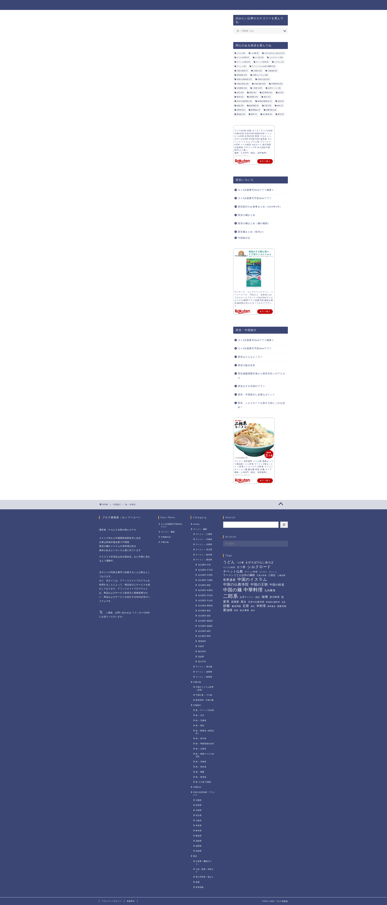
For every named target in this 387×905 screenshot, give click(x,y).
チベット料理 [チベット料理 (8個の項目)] (262, 62)
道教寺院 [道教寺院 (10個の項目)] (271, 110)
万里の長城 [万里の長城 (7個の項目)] (242, 71)
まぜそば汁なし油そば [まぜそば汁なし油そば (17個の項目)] (274, 53)
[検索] (284, 525)
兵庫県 (199, 810)
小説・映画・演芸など (205, 870)
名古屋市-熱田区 (205, 621)
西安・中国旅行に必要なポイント (256, 394)
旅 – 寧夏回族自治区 (205, 744)
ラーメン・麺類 (228, 5)
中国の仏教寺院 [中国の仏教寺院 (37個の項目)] (244, 79)
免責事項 (131, 901)
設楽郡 (201, 657)
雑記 (195, 856)
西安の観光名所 (246, 365)
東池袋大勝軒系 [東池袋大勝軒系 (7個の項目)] (265, 101)
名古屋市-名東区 (205, 590)
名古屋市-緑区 (204, 631)
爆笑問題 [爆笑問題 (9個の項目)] (254, 106)
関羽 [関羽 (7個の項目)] (254, 114)
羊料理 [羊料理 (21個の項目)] (241, 110)
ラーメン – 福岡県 (204, 672)
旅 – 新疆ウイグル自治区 (205, 755)
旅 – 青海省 (201, 777)
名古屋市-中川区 (205, 570)
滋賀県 (199, 841)
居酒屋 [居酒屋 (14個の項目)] (253, 97)
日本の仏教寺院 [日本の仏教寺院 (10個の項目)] (244, 101)
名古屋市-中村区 (205, 575)
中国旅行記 (252, 5)
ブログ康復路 (110, 4)
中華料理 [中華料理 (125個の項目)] (276, 84)
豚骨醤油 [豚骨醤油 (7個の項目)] (255, 110)
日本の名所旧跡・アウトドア (204, 793)
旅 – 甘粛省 (201, 720)
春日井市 (202, 651)
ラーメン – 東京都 (204, 667)
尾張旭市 (202, 641)
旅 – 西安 (200, 726)
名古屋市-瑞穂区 (205, 626)
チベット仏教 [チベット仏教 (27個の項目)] (243, 62)
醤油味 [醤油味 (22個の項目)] (241, 114)
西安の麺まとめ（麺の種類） (254, 223)
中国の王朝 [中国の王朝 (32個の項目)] (263, 79)
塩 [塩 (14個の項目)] (280, 92)
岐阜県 (199, 831)
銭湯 (198, 882)
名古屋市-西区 (204, 636)
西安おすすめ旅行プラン (251, 386)
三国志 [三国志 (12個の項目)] (257, 71)
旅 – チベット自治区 (205, 710)
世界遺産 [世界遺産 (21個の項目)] (242, 75)
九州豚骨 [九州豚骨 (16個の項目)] (242, 88)
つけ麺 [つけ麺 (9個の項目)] (255, 53)
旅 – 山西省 (201, 749)
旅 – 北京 (200, 715)
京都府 (199, 800)
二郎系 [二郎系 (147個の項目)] (257, 88)
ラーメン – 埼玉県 (204, 550)
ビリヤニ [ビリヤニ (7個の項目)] (279, 62)
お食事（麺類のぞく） (204, 862)
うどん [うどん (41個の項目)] (241, 53)
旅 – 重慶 (200, 772)
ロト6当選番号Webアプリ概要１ (256, 190)
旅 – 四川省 (201, 738)
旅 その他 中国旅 (203, 782)
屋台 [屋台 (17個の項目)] (267, 97)
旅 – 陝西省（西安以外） (205, 732)
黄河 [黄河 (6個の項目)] (281, 114)
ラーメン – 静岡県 (204, 677)
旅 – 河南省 (130, 504)
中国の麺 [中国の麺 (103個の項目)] (259, 84)
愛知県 (199, 836)
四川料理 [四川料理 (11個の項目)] (267, 92)
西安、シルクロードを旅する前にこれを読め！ (261, 405)
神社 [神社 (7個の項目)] (280, 106)
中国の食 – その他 (204, 695)
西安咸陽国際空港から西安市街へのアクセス (261, 375)
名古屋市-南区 (204, 585)
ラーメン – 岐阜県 (204, 555)
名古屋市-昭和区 (205, 606)
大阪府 (199, 820)
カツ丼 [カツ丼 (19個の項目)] (259, 58)
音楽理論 (200, 887)
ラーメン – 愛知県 (204, 560)
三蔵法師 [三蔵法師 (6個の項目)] (272, 71)
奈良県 (199, 825)
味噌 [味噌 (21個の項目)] (252, 92)
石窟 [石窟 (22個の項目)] (267, 106)
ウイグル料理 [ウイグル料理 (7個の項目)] (243, 58)
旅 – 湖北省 (201, 767)
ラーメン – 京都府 (204, 539)
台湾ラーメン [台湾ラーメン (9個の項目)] (274, 88)
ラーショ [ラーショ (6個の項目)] (241, 66)
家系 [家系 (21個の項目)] (240, 97)
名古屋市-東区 (204, 611)
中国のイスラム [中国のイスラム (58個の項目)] (260, 75)
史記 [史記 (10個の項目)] (240, 92)
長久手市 (202, 661)
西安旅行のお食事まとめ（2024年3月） (260, 206)
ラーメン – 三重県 (204, 534)
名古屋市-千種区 (205, 580)
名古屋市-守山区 (205, 600)
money (196, 524)
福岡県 (199, 846)
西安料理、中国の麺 (205, 700)
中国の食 (272, 5)
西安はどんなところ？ (250, 357)
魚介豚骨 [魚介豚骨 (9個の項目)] (267, 114)
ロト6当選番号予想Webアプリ (192, 5)
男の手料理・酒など (205, 877)
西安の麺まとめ (246, 215)
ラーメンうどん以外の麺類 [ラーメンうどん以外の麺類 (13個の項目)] (263, 66)
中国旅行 (117, 504)
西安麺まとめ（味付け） (251, 232)
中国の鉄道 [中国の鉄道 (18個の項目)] (242, 84)
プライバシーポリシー (112, 901)
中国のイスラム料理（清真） (205, 688)
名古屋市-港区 (204, 616)
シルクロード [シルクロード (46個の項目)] (276, 58)
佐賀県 (199, 805)
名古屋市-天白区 (205, 595)
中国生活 (197, 787)
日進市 (201, 646)
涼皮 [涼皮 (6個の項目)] (281, 101)
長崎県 (199, 851)
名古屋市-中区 (204, 565)
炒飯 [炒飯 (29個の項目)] (240, 106)
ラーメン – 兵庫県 (204, 544)
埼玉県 (199, 815)
